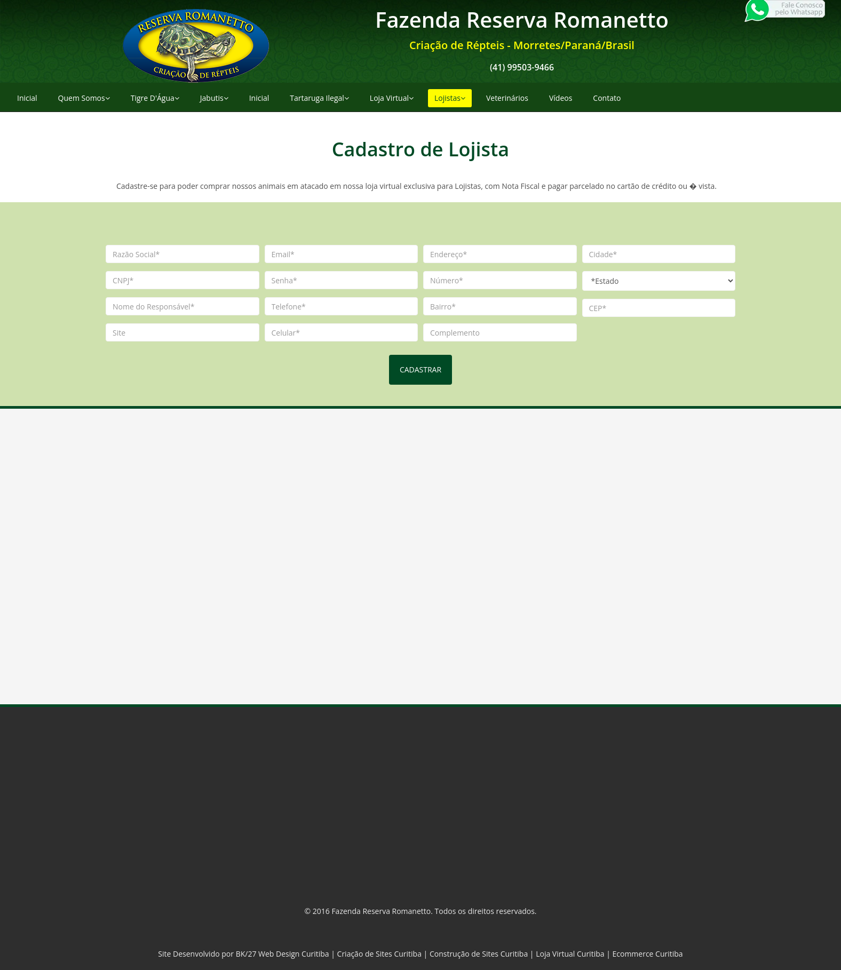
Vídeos (560, 98)
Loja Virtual (392, 98)
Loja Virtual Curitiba (570, 954)
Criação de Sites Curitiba (379, 954)
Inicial (27, 98)
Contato (607, 98)
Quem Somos (84, 98)
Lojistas (449, 98)
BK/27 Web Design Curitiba (282, 954)
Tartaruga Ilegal (319, 98)
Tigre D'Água (155, 98)
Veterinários (507, 98)
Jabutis (214, 98)
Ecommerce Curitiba (648, 954)
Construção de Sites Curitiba (479, 954)
